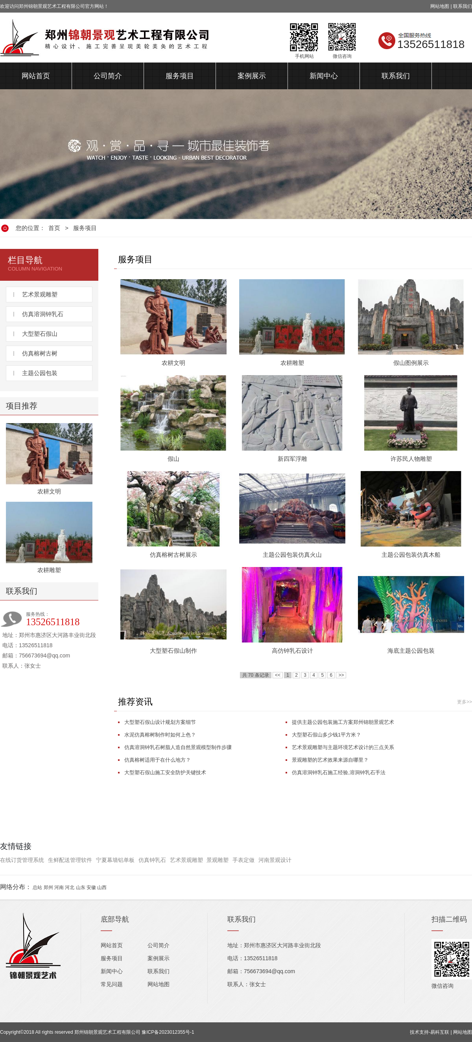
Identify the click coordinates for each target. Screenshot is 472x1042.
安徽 (91, 887)
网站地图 (439, 6)
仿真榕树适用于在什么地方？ (157, 760)
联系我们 (462, 6)
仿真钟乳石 (152, 860)
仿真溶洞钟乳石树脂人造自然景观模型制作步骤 (178, 747)
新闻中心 (324, 76)
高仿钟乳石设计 (292, 650)
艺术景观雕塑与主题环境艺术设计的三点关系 (343, 747)
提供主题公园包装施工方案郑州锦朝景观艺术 (343, 722)
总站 (37, 887)
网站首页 (36, 76)
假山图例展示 (411, 362)
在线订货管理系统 (22, 860)
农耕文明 (49, 491)
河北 (69, 887)
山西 (102, 887)
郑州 (48, 887)
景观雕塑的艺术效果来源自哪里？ (330, 760)
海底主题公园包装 (411, 650)
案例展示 (252, 76)
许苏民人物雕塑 (411, 458)
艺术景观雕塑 (39, 294)
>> (341, 675)
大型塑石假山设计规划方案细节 (160, 722)
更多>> (464, 702)
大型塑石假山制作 (173, 650)
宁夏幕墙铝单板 (115, 860)
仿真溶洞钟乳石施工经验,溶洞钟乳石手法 (338, 772)
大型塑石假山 (39, 333)
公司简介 (108, 76)
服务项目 (180, 76)
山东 (80, 887)
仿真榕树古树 (39, 353)
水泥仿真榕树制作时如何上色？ (160, 735)
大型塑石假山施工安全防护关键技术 (165, 772)
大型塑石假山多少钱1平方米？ (326, 735)
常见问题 (112, 984)
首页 (54, 228)
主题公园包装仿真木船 (411, 554)
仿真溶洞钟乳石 (42, 314)
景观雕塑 (217, 860)
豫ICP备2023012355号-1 (168, 1032)
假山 (173, 458)
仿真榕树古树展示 (173, 554)
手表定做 (243, 860)
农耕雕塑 (49, 570)
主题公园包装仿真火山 (292, 554)
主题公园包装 (39, 373)
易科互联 (439, 1032)
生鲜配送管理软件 (70, 860)
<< (277, 675)
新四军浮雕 (292, 458)
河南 (59, 887)
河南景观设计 (274, 860)
